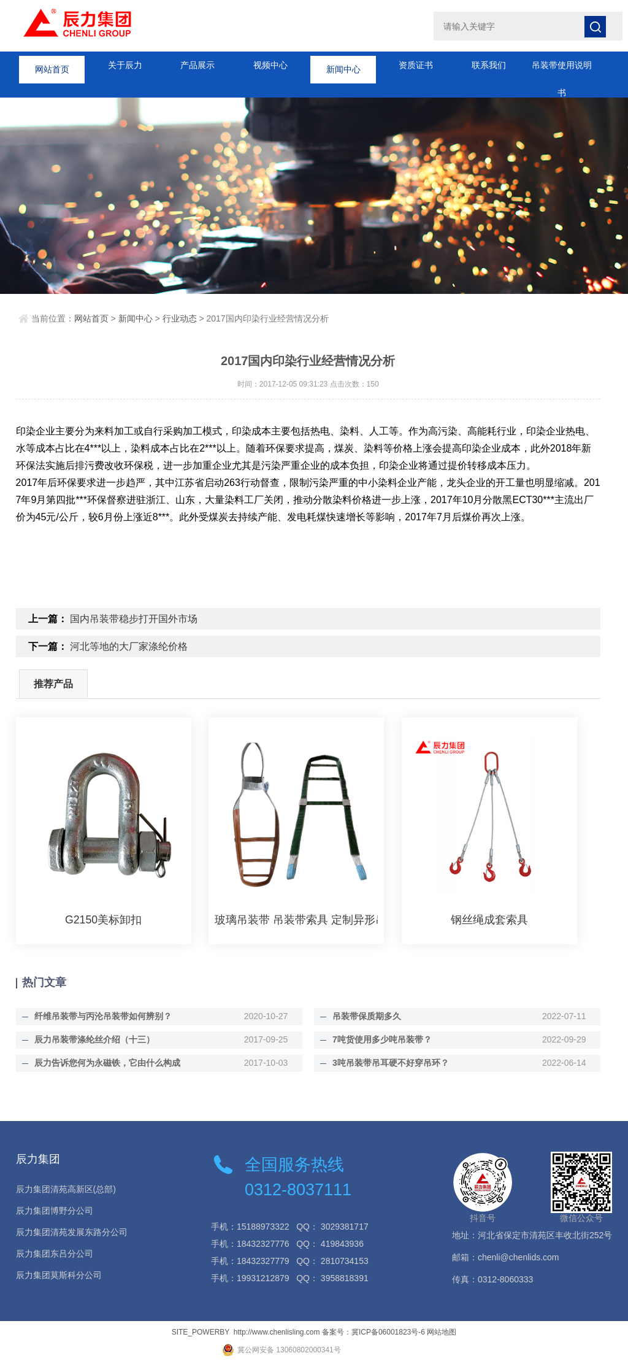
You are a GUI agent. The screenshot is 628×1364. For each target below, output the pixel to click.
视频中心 (270, 65)
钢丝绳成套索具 (489, 920)
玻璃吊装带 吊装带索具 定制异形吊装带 (296, 920)
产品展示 (197, 65)
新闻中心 (343, 65)
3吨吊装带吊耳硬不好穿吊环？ (386, 1063)
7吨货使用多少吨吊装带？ (377, 1039)
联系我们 (489, 65)
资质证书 (416, 65)
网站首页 (52, 65)
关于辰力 (125, 65)
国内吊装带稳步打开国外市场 (133, 619)
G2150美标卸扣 (103, 920)
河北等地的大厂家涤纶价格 (129, 646)
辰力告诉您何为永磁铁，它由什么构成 (103, 1063)
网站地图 (441, 1332)
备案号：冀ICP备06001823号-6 (373, 1332)
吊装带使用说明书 (562, 69)
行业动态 (180, 318)
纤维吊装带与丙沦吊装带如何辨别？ (98, 1016)
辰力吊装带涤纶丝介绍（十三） (90, 1039)
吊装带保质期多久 (362, 1016)
